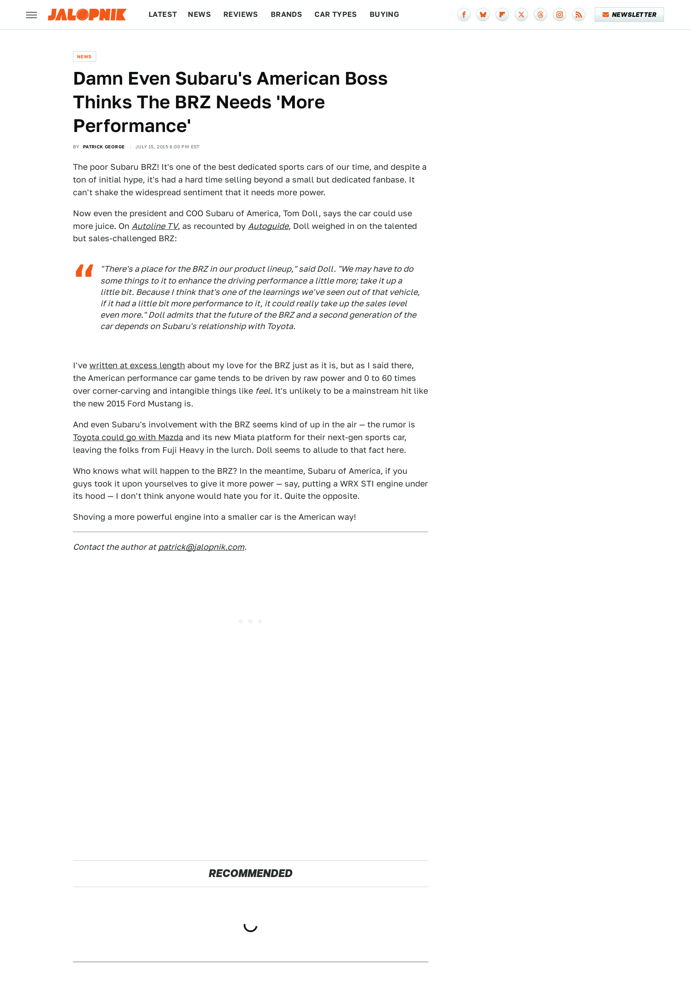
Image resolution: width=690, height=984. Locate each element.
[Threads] (540, 14)
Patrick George (104, 146)
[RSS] (579, 14)
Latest (163, 14)
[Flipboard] (502, 14)
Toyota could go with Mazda (128, 437)
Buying (384, 14)
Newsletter (629, 14)
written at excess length (137, 365)
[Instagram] (559, 14)
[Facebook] (464, 14)
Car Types (335, 14)
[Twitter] (521, 14)
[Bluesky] (483, 14)
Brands (286, 14)
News (199, 14)
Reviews (240, 14)
